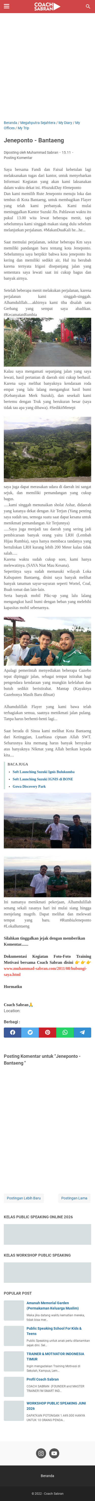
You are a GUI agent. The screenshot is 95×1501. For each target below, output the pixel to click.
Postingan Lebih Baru (24, 1198)
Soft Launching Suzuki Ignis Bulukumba (43, 772)
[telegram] (82, 1033)
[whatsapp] (65, 1033)
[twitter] (30, 1033)
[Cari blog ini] (88, 7)
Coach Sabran (54, 1493)
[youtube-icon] (54, 1453)
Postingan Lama (74, 1198)
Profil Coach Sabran (43, 1379)
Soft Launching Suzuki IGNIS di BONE (43, 779)
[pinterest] (47, 1033)
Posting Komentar (18, 158)
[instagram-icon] (41, 1453)
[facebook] (12, 1033)
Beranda (47, 1476)
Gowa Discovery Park (29, 786)
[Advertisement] (47, 70)
